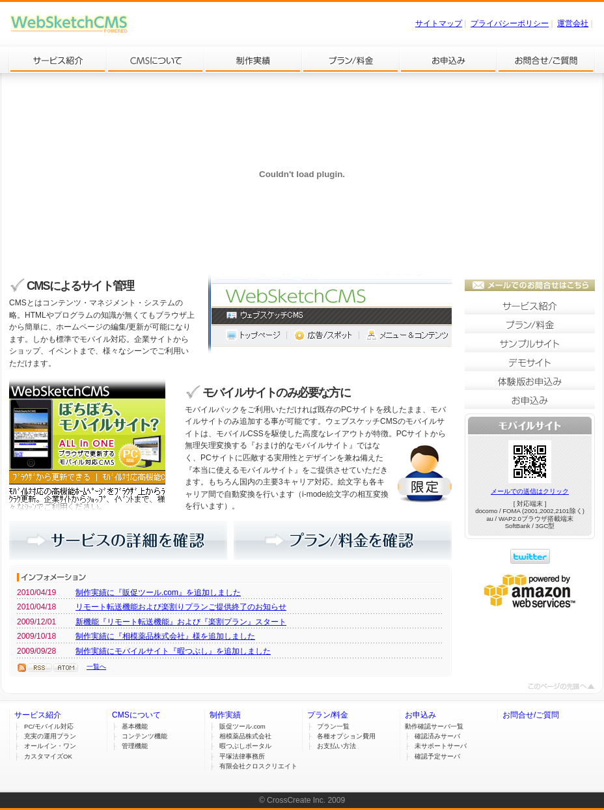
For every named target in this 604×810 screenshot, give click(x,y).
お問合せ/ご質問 (546, 60)
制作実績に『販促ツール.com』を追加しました (158, 592)
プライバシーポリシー (510, 23)
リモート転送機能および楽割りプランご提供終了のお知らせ (181, 606)
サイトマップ (438, 23)
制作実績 (253, 60)
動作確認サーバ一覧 (434, 726)
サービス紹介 (58, 60)
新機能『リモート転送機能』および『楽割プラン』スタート (181, 621)
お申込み (448, 60)
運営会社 (572, 23)
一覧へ (96, 666)
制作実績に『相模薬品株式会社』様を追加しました (165, 636)
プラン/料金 (351, 60)
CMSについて (155, 60)
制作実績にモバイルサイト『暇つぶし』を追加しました (173, 651)
